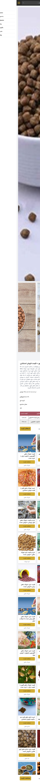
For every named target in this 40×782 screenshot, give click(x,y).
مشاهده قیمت (29, 460)
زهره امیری (25, 428)
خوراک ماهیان (29, 562)
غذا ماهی (29, 497)
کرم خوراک (10, 562)
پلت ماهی (29, 463)
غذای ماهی (29, 694)
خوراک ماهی (10, 465)
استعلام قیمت (9, 428)
